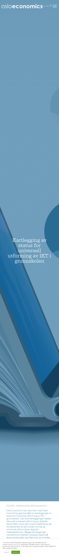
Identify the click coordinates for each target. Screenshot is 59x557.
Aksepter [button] (16, 552)
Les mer (6, 552)
